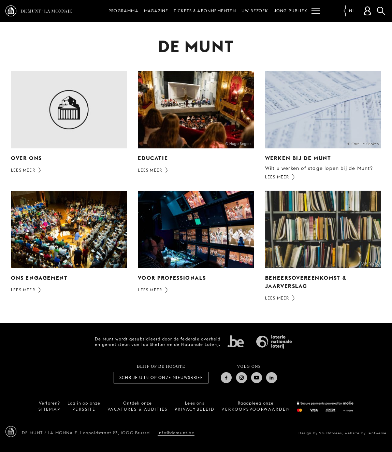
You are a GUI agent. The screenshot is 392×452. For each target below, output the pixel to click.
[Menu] (315, 10)
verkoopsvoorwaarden (255, 409)
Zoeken (381, 10)
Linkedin (271, 377)
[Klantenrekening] (367, 10)
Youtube (256, 377)
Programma (123, 10)
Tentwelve (377, 433)
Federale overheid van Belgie (236, 341)
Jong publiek (290, 10)
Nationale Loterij (274, 342)
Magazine (156, 10)
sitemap (50, 409)
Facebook (226, 377)
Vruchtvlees (330, 433)
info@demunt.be (176, 432)
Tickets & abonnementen (205, 10)
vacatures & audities (137, 409)
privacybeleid (195, 409)
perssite (84, 409)
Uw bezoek (255, 10)
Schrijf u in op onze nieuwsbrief (161, 377)
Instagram (241, 377)
